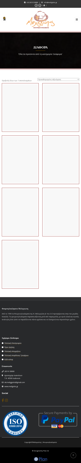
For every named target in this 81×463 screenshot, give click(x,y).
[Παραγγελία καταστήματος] (58, 79)
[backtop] (73, 455)
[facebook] (36, 5)
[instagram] (39, 5)
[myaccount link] (44, 5)
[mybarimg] (76, 19)
